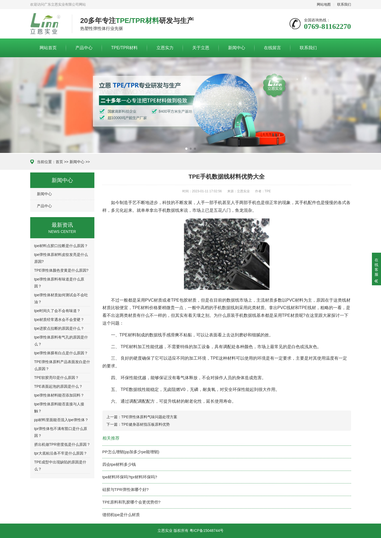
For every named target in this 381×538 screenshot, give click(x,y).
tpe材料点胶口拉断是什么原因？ (61, 246)
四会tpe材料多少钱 (119, 464)
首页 (59, 162)
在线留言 (272, 47)
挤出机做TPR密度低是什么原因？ (62, 444)
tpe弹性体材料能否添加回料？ (59, 395)
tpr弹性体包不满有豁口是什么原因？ (60, 432)
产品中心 (84, 47)
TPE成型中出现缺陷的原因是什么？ (60, 465)
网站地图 (324, 4)
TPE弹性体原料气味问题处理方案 (149, 417)
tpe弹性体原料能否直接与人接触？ (59, 407)
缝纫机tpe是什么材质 (121, 514)
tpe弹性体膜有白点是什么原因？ (61, 353)
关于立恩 (200, 47)
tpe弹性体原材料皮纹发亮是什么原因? (61, 258)
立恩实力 (165, 47)
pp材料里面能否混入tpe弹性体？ (61, 420)
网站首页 (48, 47)
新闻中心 (236, 47)
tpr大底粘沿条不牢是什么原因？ (60, 453)
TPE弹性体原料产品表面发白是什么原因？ (62, 365)
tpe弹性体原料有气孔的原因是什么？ (61, 340)
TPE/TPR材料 (124, 47)
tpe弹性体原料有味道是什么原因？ (59, 282)
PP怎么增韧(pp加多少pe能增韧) (130, 451)
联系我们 (344, 4)
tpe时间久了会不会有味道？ (57, 311)
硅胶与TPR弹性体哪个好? (125, 489)
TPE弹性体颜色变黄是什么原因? (61, 270)
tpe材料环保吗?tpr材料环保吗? (129, 477)
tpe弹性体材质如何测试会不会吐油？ (61, 298)
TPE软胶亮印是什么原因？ (56, 377)
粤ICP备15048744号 (207, 530)
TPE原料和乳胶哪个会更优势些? (131, 502)
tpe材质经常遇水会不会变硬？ (59, 319)
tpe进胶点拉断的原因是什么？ (59, 328)
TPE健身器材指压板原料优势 (145, 424)
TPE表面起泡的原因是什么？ (58, 386)
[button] (186, 149)
